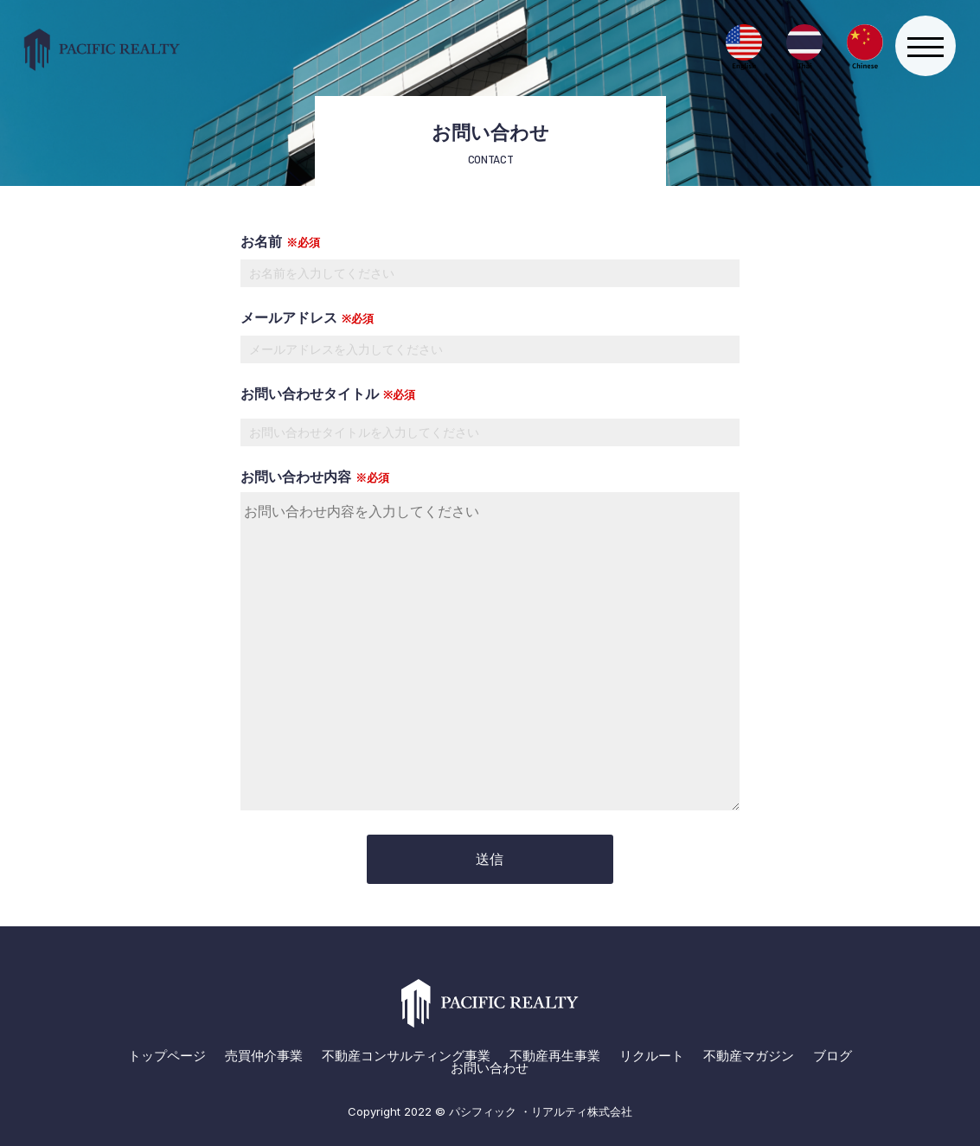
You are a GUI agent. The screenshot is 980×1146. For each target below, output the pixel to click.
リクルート (651, 1056)
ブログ (832, 1056)
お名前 (490, 257)
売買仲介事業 (264, 1056)
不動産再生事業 (554, 1056)
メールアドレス (490, 333)
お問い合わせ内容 (490, 641)
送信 (489, 858)
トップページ (167, 1056)
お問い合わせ (489, 1068)
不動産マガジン (748, 1056)
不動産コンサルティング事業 (406, 1056)
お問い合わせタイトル (327, 393)
